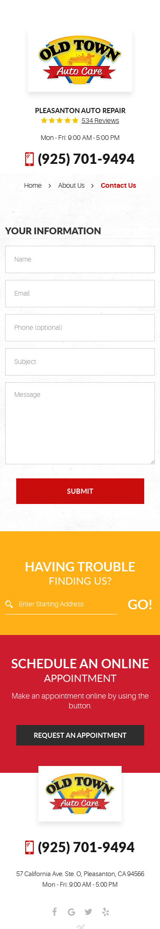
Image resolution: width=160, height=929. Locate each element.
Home (33, 185)
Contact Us (118, 185)
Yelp (105, 911)
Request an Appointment (80, 735)
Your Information (53, 231)
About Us (71, 185)
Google (71, 911)
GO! (140, 604)
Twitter (88, 911)
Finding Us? (80, 573)
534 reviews (100, 120)
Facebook (54, 911)
